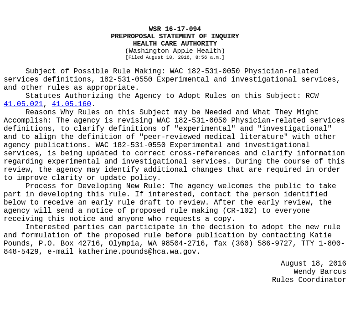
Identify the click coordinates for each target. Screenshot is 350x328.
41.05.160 (71, 104)
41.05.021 (23, 104)
